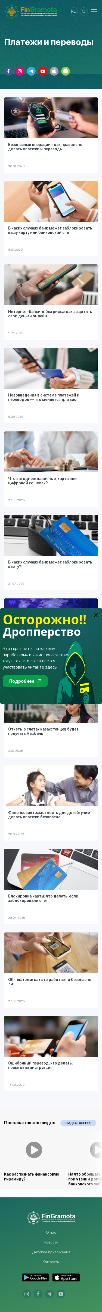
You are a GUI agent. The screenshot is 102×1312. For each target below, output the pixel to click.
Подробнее (25, 681)
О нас (51, 1232)
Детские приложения (51, 1252)
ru (73, 11)
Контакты (51, 1262)
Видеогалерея (78, 1123)
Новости (51, 1242)
